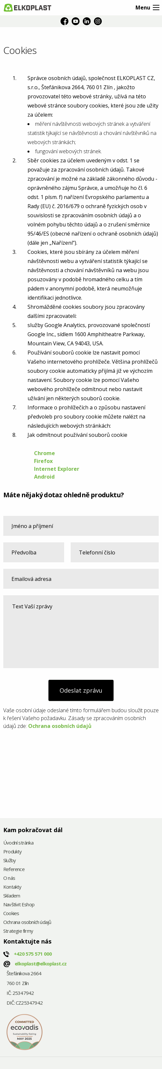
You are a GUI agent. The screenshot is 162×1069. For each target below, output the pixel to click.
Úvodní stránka (18, 843)
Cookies (11, 913)
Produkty (12, 852)
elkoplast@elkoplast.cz (40, 963)
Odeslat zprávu (81, 690)
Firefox (44, 461)
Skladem (11, 896)
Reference (14, 869)
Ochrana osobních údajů (60, 726)
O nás (9, 878)
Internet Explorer (56, 468)
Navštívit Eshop (18, 905)
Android (44, 476)
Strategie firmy (18, 931)
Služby (9, 860)
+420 (33, 953)
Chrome (44, 453)
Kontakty (12, 887)
